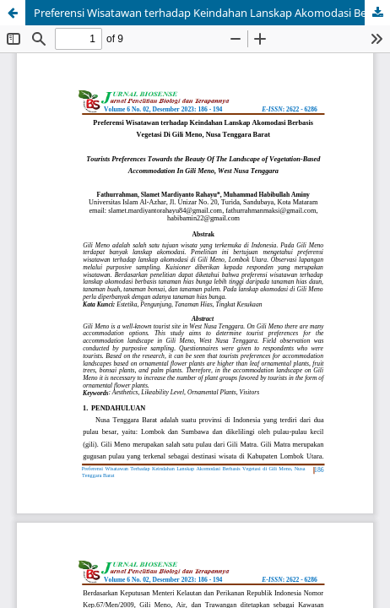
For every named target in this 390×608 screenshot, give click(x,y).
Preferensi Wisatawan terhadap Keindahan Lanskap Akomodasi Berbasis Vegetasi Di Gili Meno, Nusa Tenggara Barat (212, 12)
